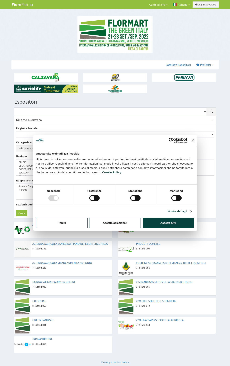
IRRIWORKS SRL (42, 339)
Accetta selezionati (115, 222)
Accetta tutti (168, 222)
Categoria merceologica (32, 142)
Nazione (21, 156)
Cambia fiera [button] (158, 4)
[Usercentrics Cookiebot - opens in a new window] (171, 140)
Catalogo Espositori (178, 65)
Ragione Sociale (26, 128)
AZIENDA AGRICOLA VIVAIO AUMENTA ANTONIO (62, 263)
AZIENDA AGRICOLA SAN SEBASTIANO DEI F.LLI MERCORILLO (70, 243)
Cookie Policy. (112, 172)
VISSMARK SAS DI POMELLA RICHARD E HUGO (164, 282)
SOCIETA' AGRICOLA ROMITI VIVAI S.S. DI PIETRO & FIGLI (171, 263)
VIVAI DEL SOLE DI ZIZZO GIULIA (156, 301)
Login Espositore (205, 4)
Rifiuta (62, 222)
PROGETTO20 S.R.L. (148, 243)
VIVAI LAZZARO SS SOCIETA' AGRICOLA (160, 320)
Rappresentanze (27, 180)
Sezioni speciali (26, 204)
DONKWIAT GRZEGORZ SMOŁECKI (53, 282)
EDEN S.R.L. (39, 301)
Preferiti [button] (204, 65)
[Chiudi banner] (193, 140)
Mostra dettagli (177, 211)
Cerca (21, 213)
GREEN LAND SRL (43, 320)
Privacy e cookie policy (115, 362)
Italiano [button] (181, 4)
